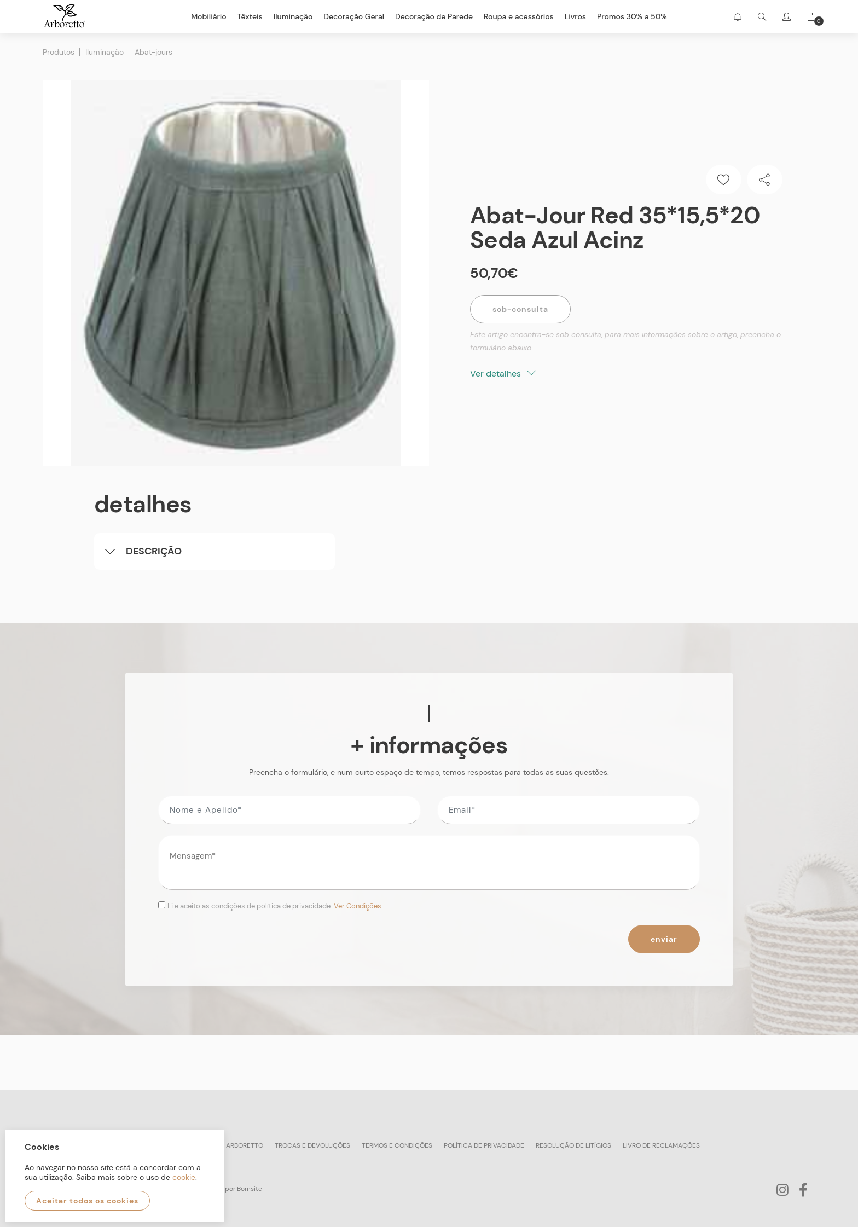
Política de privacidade (484, 1145)
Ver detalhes (503, 373)
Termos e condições (397, 1145)
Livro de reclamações (661, 1145)
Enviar (664, 939)
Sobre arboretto (233, 1145)
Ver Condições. (358, 906)
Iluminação (104, 52)
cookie (183, 1177)
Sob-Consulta (520, 309)
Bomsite (249, 1188)
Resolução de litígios (573, 1145)
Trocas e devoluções (312, 1145)
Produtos (58, 52)
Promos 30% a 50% (632, 16)
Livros (575, 16)
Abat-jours (153, 52)
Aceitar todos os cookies (87, 1201)
